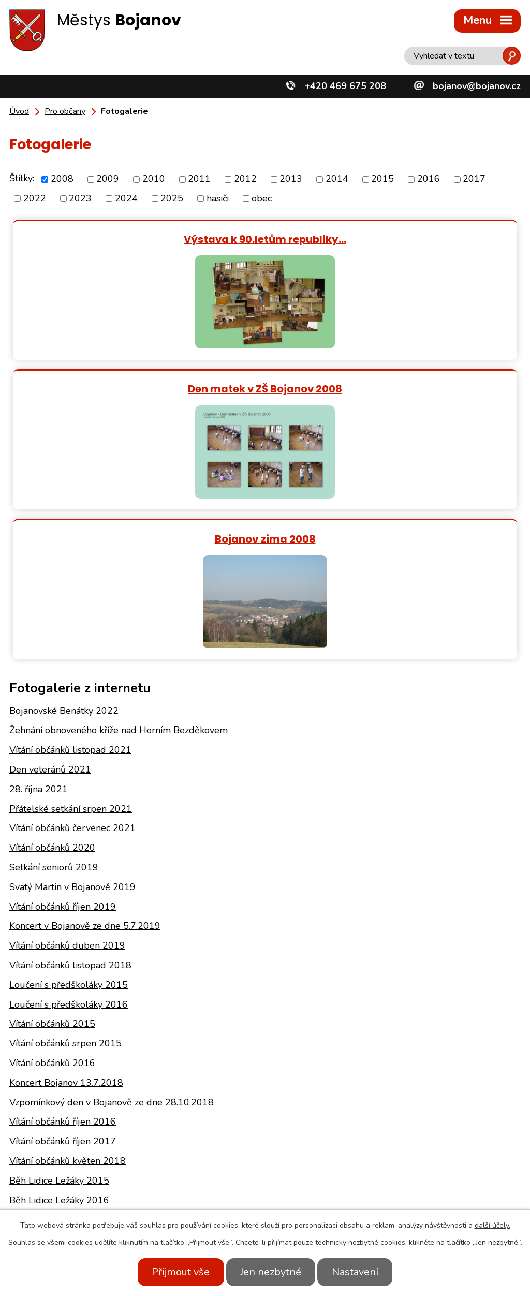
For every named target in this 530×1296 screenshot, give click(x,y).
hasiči (218, 198)
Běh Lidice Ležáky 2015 (59, 1031)
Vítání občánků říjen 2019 (62, 756)
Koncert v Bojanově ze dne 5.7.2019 (84, 776)
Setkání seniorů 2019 (53, 717)
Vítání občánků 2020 (52, 698)
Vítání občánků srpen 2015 (65, 893)
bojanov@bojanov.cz (123, 1207)
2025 (171, 198)
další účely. (492, 1225)
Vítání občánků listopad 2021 (70, 600)
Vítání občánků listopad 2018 (70, 815)
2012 (245, 179)
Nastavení (359, 1272)
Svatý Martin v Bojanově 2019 (72, 737)
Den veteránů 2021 (50, 620)
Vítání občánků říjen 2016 (62, 972)
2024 (126, 198)
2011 (199, 179)
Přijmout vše (176, 1272)
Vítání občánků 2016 (52, 913)
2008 (62, 179)
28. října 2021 (38, 639)
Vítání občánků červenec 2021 (72, 678)
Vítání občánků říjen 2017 (62, 991)
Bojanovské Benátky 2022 (64, 561)
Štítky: (21, 178)
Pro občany (65, 111)
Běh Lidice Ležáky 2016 (59, 1050)
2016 (428, 179)
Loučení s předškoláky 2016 (68, 854)
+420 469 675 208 (120, 1192)
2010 (153, 179)
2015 (382, 179)
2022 (34, 198)
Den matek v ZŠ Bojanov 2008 (393, 239)
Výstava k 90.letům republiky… (137, 239)
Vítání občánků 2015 (52, 874)
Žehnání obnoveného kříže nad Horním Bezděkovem (118, 580)
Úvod (19, 111)
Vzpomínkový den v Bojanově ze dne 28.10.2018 (111, 952)
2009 (107, 179)
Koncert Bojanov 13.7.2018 (66, 933)
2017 (474, 179)
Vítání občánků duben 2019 (67, 796)
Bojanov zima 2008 (265, 389)
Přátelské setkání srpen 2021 (70, 658)
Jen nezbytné (270, 1272)
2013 (290, 179)
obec (262, 198)
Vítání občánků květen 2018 (67, 1011)
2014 (337, 179)
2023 (80, 198)
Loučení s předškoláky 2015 (68, 835)
